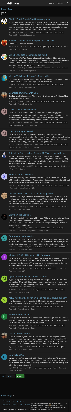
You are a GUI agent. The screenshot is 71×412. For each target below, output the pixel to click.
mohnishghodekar (15, 122)
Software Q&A (29, 35)
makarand (12, 290)
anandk (11, 68)
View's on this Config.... (20, 215)
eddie (11, 47)
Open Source (20, 169)
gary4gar (12, 166)
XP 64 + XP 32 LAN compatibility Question (29, 255)
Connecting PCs (16, 355)
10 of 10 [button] (20, 376)
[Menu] (4, 3)
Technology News (21, 49)
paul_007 (12, 368)
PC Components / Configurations (36, 231)
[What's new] (67, 3)
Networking (34, 125)
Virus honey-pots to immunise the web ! (28, 55)
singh (11, 84)
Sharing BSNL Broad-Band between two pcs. (30, 19)
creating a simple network (21, 131)
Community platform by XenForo (21, 409)
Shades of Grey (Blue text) (13, 401)
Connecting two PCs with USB (23, 93)
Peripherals (27, 104)
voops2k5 (12, 306)
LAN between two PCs (20, 333)
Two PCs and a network (20, 314)
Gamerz (27, 292)
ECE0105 (12, 228)
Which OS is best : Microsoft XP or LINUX (29, 76)
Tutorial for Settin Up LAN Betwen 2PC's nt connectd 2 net (37, 153)
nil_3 (10, 101)
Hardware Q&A (29, 188)
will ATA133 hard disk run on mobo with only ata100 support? (38, 298)
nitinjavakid (13, 325)
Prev (10, 376)
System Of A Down (16, 185)
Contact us (6, 405)
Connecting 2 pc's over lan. (22, 236)
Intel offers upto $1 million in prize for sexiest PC (32, 40)
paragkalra (13, 32)
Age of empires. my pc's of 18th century (28, 276)
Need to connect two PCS (21, 174)
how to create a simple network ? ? (25, 109)
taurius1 (12, 268)
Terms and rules (17, 405)
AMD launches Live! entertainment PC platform (31, 193)
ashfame (12, 206)
